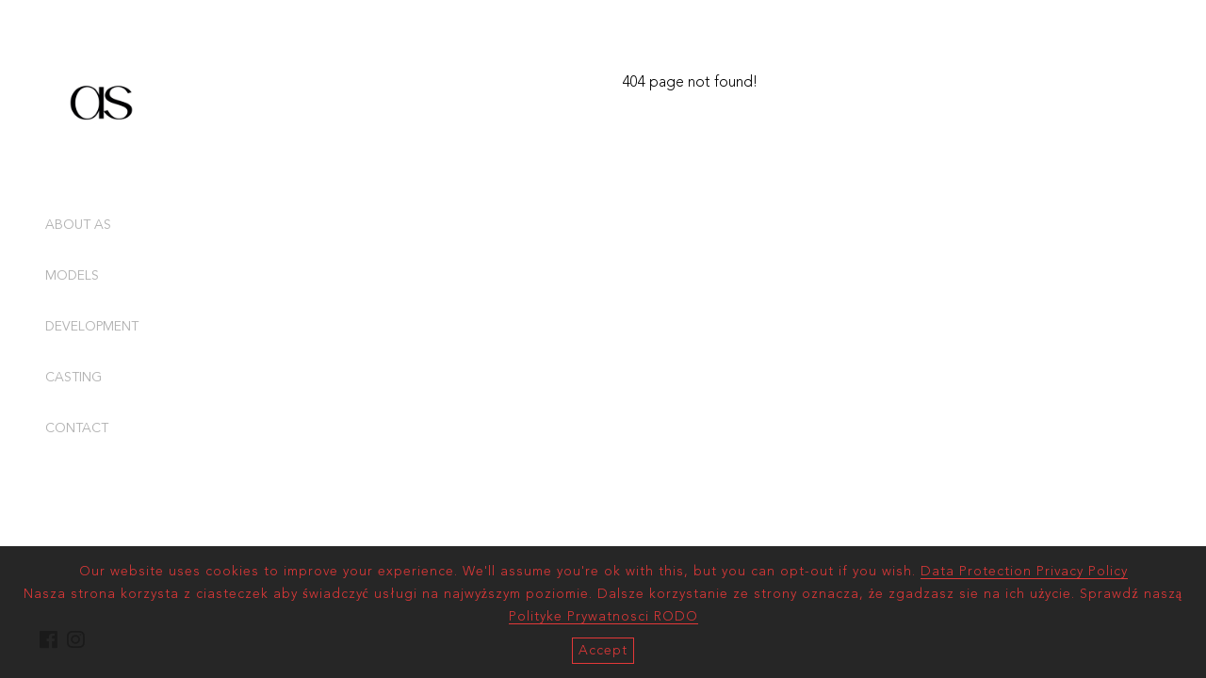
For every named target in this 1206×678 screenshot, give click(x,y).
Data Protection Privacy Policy (1024, 571)
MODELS (72, 275)
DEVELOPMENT (92, 326)
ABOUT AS (78, 225)
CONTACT (76, 428)
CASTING (73, 377)
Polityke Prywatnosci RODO (603, 616)
